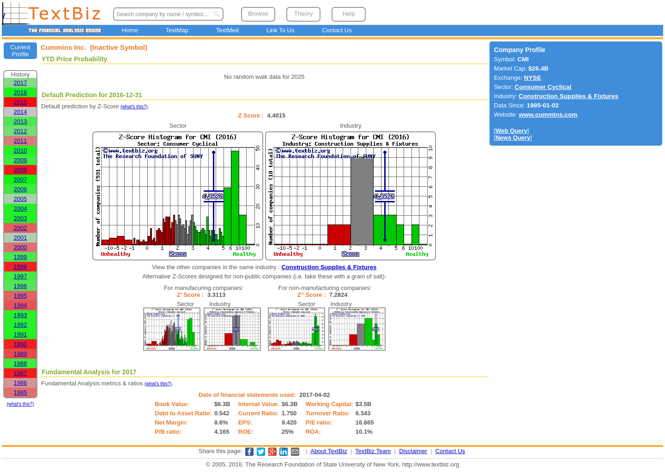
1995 (20, 295)
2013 (20, 121)
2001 (20, 237)
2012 (20, 131)
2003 (20, 218)
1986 (20, 382)
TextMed (227, 30)
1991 (20, 334)
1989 (20, 353)
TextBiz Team (373, 451)
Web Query (511, 130)
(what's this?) (20, 404)
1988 (20, 363)
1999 (20, 257)
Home (130, 30)
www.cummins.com (548, 114)
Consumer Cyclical (542, 86)
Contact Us (336, 30)
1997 (20, 276)
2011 (20, 140)
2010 (20, 150)
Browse (258, 13)
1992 (20, 324)
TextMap (177, 30)
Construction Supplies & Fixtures (328, 267)
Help (349, 13)
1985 (20, 392)
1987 (20, 373)
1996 (20, 286)
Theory (303, 13)
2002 (20, 227)
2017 (20, 82)
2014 (20, 111)
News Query (513, 137)
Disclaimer (413, 451)
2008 (20, 169)
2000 (20, 247)
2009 (20, 160)
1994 (20, 305)
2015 (20, 102)
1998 (20, 266)
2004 (20, 208)
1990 (20, 344)
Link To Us (280, 30)
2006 (20, 189)
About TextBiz (328, 451)
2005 (20, 198)
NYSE (532, 77)
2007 (20, 179)
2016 (20, 92)
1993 (20, 315)
